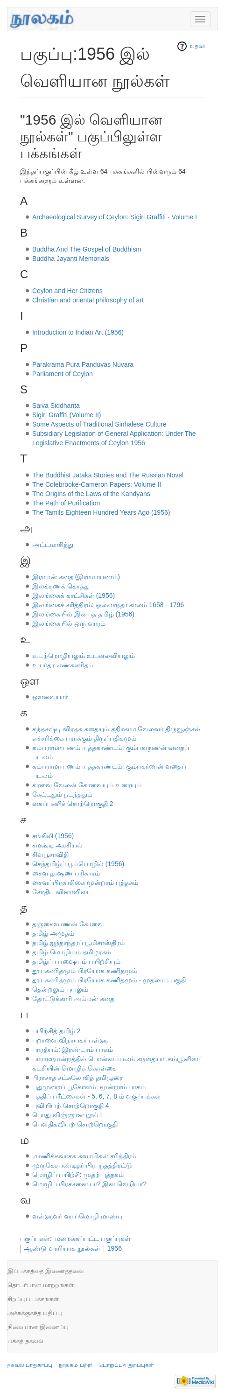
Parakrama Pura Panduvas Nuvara (83, 364)
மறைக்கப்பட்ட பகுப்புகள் (93, 1238)
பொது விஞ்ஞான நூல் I (67, 1115)
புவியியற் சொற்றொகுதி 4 (70, 1105)
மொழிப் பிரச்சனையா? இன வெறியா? (89, 1184)
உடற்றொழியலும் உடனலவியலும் (83, 655)
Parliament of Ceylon (62, 374)
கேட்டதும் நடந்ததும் (62, 794)
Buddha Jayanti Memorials (70, 258)
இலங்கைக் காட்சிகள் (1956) (73, 595)
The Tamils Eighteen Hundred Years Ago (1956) (101, 512)
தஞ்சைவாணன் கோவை (68, 924)
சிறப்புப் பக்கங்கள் (33, 1298)
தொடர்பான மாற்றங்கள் (40, 1284)
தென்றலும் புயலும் (60, 989)
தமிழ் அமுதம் (53, 933)
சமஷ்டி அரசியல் (57, 845)
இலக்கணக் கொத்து (61, 586)
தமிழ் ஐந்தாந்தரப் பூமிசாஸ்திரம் (78, 942)
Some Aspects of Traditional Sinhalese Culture (99, 424)
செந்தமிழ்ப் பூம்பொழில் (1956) (78, 864)
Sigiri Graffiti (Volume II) (66, 415)
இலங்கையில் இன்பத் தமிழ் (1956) (83, 614)
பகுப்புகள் (35, 1238)
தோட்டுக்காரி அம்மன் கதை (73, 998)
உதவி (197, 46)
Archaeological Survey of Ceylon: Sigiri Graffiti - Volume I (114, 217)
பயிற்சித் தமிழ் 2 (56, 1031)
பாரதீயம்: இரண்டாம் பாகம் (72, 1049)
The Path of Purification (66, 503)
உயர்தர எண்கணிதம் (62, 665)
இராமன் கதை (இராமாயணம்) (76, 577)
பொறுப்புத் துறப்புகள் (126, 1365)
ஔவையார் (50, 696)
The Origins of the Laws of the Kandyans (91, 493)
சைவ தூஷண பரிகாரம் (66, 873)
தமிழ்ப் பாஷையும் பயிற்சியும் (76, 961)
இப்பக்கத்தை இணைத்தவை (45, 1270)
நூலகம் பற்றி (75, 1365)
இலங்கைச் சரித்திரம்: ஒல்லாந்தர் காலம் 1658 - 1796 (108, 605)
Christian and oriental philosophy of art (88, 300)
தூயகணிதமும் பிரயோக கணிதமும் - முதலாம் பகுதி (109, 980)
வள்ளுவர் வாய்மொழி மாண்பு (77, 1216)
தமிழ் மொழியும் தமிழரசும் (71, 952)
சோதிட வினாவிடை (62, 892)
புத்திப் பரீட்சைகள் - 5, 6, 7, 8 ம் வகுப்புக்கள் (97, 1096)
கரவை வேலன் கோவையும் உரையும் (86, 785)
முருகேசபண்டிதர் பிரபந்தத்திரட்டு (82, 1165)
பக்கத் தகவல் (25, 1340)
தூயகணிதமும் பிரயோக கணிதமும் (84, 970)
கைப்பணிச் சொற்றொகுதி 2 (72, 803)
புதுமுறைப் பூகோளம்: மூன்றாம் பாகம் (89, 1087)
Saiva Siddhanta (56, 405)
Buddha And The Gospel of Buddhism (86, 249)
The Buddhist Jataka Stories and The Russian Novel (107, 475)
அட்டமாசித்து (52, 544)
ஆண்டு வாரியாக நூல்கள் (62, 1248)
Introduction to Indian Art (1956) (78, 332)
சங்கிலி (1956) (53, 836)
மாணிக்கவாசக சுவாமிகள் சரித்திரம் (84, 1156)
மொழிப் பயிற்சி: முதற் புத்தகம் (78, 1174)
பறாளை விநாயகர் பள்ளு (70, 1040)
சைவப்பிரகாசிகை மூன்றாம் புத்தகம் (85, 882)
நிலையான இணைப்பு (38, 1326)
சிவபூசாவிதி (50, 854)
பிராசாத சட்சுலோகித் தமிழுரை (77, 1077)
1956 (114, 1248)
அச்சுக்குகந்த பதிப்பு (34, 1312)
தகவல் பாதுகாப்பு (29, 1365)
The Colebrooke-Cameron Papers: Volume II (96, 484)
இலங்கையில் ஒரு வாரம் (68, 623)
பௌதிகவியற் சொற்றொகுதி (75, 1124)
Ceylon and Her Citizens (67, 290)
